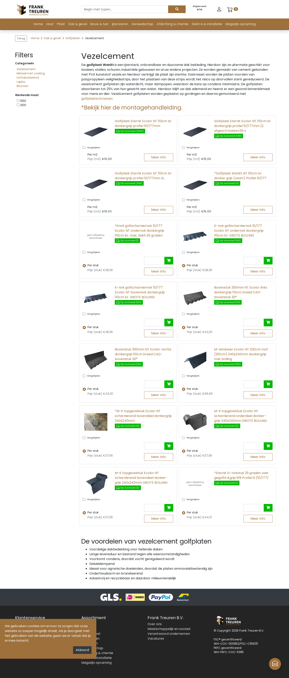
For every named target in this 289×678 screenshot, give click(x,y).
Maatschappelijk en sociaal (169, 629)
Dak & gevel (77, 24)
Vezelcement (26, 69)
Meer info (158, 157)
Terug (21, 38)
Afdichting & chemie (172, 24)
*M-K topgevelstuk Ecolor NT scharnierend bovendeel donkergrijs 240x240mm (143, 416)
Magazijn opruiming (240, 24)
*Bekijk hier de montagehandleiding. (131, 108)
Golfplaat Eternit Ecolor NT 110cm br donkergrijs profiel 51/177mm (143, 123)
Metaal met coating (31, 73)
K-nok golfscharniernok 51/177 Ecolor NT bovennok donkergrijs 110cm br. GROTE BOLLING (140, 292)
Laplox (21, 82)
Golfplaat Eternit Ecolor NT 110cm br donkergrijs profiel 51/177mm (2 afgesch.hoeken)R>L (242, 126)
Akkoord (82, 650)
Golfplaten (73, 38)
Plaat (61, 24)
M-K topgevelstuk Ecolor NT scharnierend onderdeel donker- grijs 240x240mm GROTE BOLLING (240, 416)
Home (38, 24)
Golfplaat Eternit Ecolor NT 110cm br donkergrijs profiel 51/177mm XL (143, 175)
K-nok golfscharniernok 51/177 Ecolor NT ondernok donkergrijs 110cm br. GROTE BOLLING (239, 230)
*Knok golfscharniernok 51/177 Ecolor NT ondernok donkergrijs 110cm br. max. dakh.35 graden (139, 230)
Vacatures (156, 638)
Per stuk (93, 265)
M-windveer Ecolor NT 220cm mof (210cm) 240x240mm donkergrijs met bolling (241, 354)
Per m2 (92, 155)
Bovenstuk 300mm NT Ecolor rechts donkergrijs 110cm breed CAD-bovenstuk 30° (143, 354)
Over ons (155, 624)
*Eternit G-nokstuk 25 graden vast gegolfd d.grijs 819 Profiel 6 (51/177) (241, 475)
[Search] (124, 9)
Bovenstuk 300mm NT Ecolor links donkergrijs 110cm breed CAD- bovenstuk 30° (240, 292)
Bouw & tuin (99, 24)
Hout (50, 24)
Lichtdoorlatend (28, 78)
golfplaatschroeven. (97, 98)
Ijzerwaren (120, 24)
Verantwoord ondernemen (169, 633)
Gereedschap (142, 24)
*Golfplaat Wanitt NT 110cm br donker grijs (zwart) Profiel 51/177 (240, 175)
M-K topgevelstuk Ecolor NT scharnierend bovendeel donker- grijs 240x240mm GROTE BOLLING (141, 478)
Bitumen (22, 86)
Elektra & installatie (207, 24)
